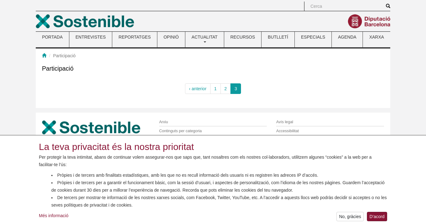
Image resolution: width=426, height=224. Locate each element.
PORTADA (52, 37)
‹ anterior (197, 88)
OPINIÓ (171, 37)
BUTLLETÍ (278, 37)
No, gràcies (350, 218)
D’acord (376, 218)
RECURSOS (242, 37)
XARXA (376, 37)
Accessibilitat (287, 131)
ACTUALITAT (205, 39)
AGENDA (347, 37)
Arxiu (163, 122)
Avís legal (284, 122)
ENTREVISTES (91, 37)
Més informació (53, 217)
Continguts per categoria (180, 131)
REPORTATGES (134, 37)
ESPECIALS (313, 37)
